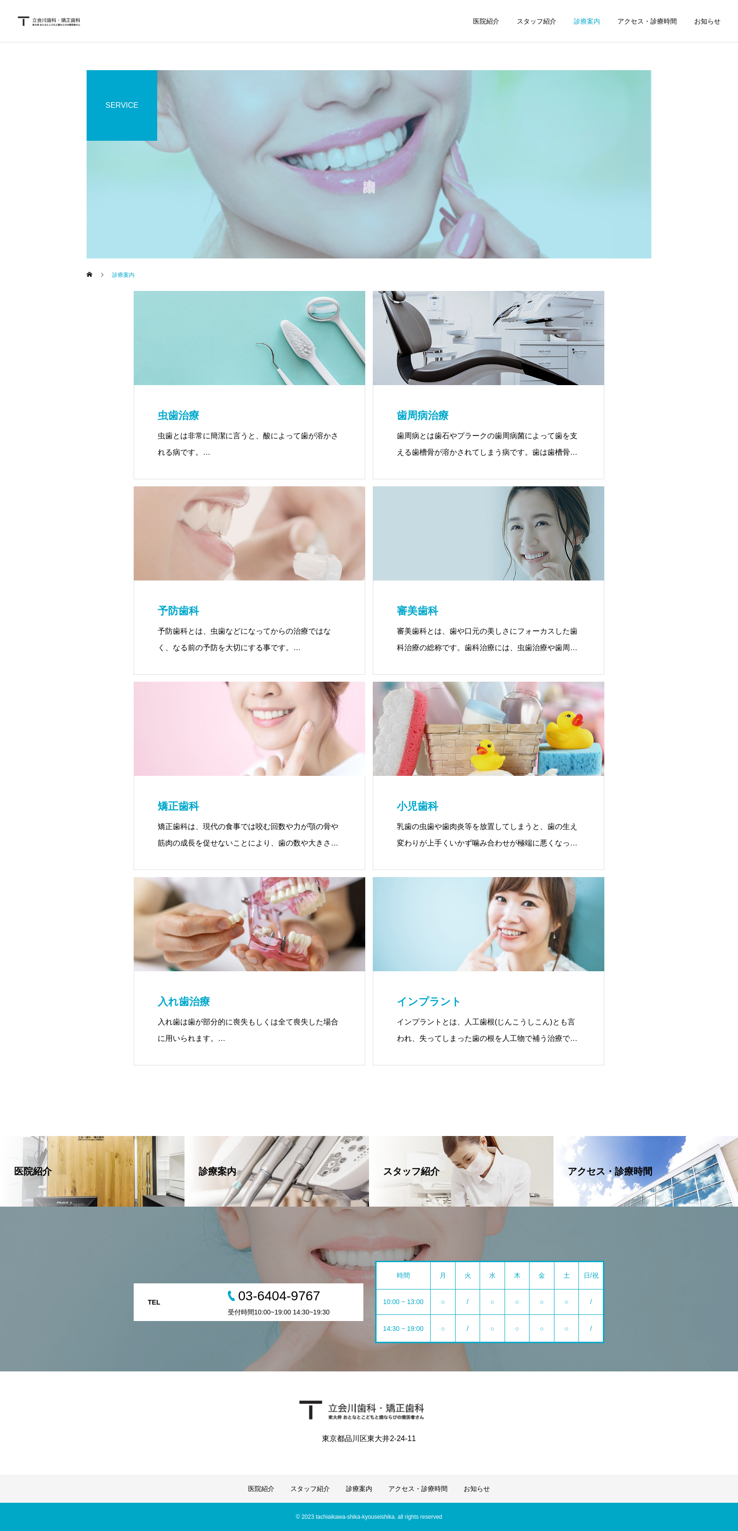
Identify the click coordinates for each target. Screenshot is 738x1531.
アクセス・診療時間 (647, 21)
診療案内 (587, 21)
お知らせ (707, 21)
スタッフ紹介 (536, 21)
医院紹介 (486, 21)
